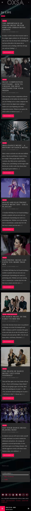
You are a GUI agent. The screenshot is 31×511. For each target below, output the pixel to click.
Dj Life (4, 20)
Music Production (12, 314)
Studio (6, 479)
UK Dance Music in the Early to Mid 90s (14, 318)
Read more (8, 52)
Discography (10, 500)
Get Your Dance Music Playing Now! (14, 429)
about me (25, 500)
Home (3, 500)
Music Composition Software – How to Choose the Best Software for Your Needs (12, 86)
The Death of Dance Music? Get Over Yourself (13, 373)
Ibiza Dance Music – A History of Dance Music (15, 146)
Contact (4, 502)
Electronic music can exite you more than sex (14, 262)
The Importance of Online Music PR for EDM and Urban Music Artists (14, 26)
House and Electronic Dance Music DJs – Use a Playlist (15, 204)
